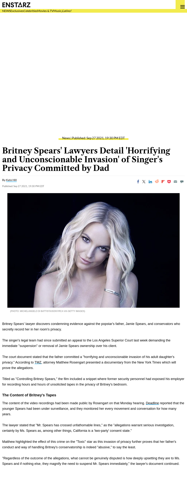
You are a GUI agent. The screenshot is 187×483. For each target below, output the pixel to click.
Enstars (16, 4)
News (66, 138)
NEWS (6, 10)
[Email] (175, 181)
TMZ (38, 362)
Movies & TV (45, 10)
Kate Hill (11, 180)
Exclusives (17, 10)
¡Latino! (66, 10)
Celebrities (30, 10)
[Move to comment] (182, 181)
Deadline (152, 403)
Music (57, 10)
